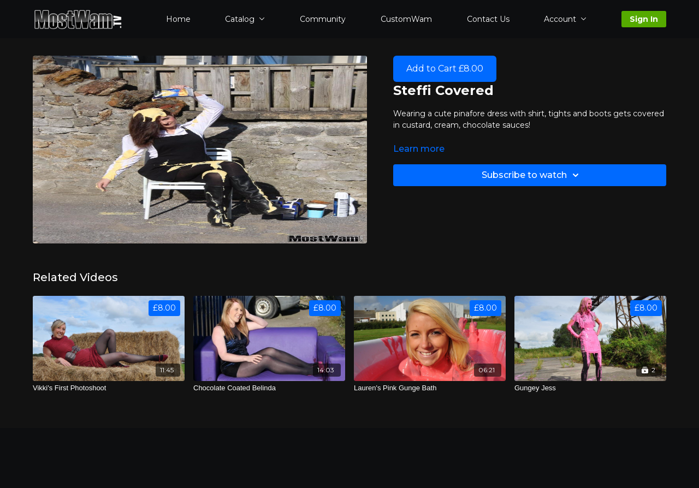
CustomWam (406, 19)
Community (323, 19)
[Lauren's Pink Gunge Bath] (430, 388)
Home (178, 19)
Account (565, 19)
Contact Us (488, 19)
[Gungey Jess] (590, 388)
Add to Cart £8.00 (444, 68)
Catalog (245, 19)
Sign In (644, 19)
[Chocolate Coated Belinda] (269, 388)
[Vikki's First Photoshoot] (109, 388)
